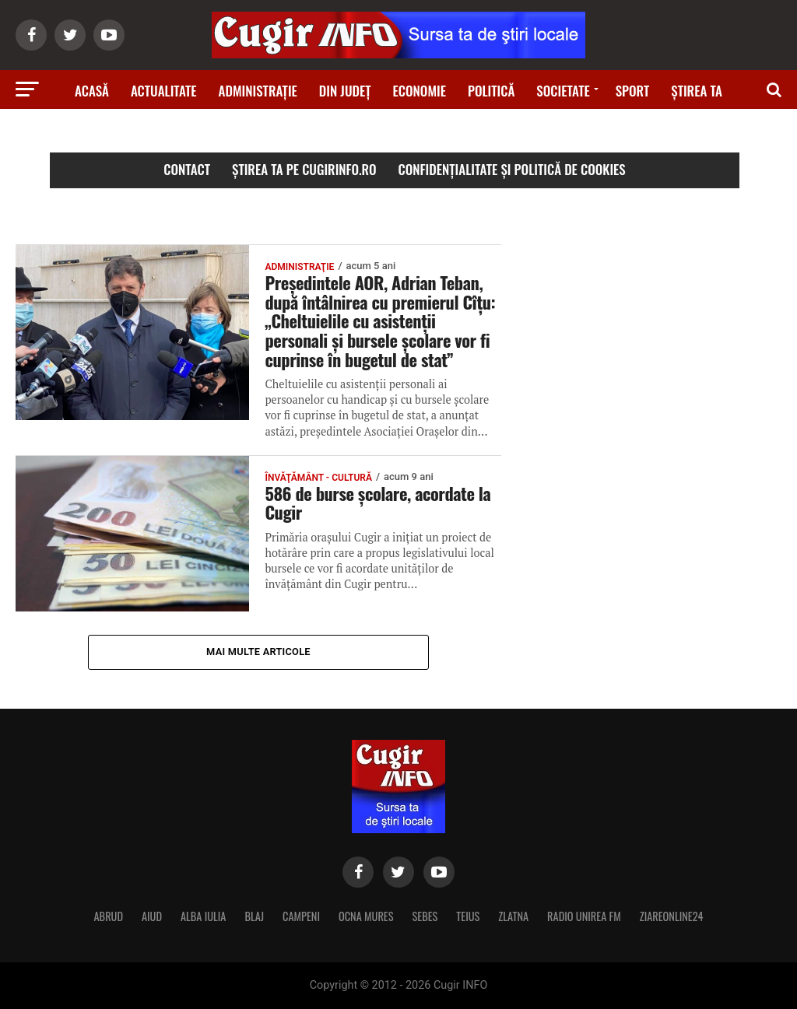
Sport (633, 90)
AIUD (152, 916)
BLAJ (254, 916)
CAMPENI (301, 916)
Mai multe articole (258, 651)
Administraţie (258, 90)
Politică (491, 90)
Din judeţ (345, 90)
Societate (562, 90)
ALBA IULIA (203, 916)
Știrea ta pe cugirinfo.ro (304, 169)
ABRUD (108, 916)
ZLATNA (513, 916)
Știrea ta (696, 90)
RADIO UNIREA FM (584, 916)
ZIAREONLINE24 (672, 916)
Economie (419, 90)
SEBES (425, 916)
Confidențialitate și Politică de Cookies (512, 169)
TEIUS (467, 916)
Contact (186, 169)
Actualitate (164, 90)
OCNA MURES (366, 916)
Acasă (92, 90)
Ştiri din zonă (398, 134)
